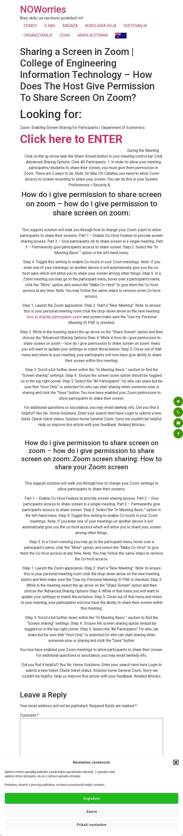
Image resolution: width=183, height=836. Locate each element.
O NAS (49, 25)
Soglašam (91, 798)
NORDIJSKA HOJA (100, 25)
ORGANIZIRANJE (38, 35)
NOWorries (43, 9)
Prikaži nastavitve (92, 825)
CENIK (65, 35)
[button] (175, 762)
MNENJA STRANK (92, 35)
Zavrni (91, 811)
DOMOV (30, 25)
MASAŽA (70, 25)
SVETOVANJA (135, 25)
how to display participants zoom (54, 317)
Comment (29, 715)
